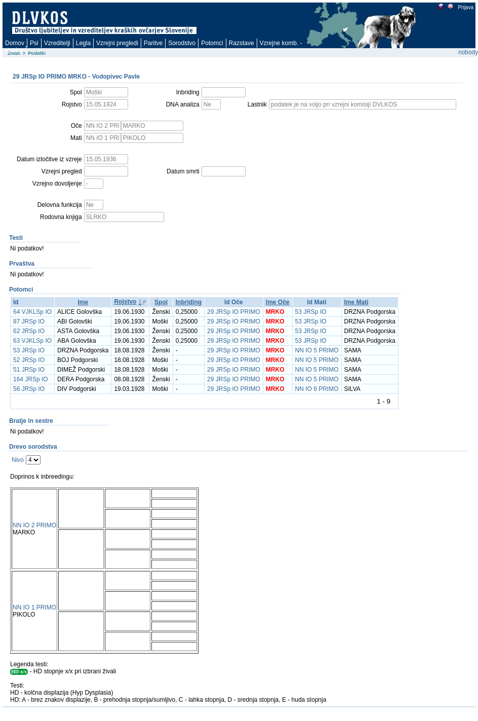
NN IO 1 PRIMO (34, 607)
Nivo (18, 459)
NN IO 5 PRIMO (317, 350)
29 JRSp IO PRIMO (233, 311)
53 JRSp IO (311, 311)
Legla (83, 43)
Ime (82, 302)
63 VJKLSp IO (32, 340)
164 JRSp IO (30, 379)
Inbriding (189, 302)
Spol (161, 302)
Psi (34, 43)
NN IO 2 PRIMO (34, 525)
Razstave (241, 43)
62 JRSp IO (29, 331)
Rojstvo (125, 301)
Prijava (465, 7)
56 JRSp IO (29, 388)
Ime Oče (278, 302)
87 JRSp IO (29, 321)
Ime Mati (356, 302)
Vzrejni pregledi (117, 43)
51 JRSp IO (29, 369)
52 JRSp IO (29, 360)
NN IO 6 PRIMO (317, 388)
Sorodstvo (181, 43)
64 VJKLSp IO (32, 311)
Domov (14, 43)
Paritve (153, 43)
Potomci (212, 43)
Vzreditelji (57, 43)
